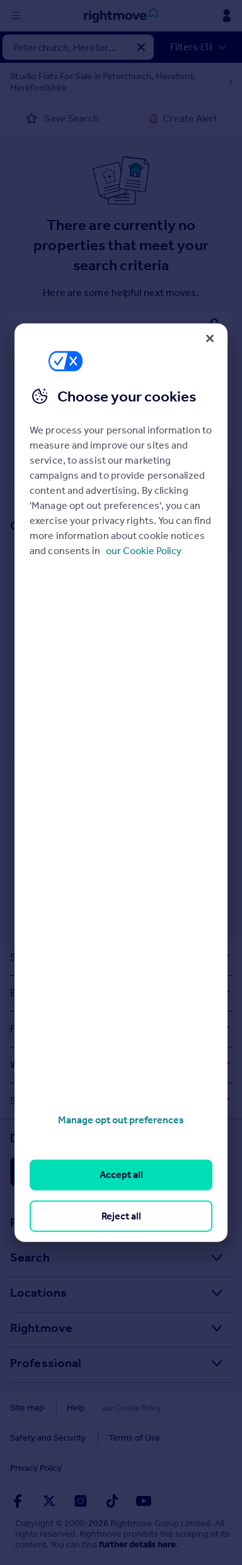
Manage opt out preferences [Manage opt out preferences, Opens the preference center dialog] (121, 1120)
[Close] (210, 338)
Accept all (121, 1175)
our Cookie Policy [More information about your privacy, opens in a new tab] (144, 551)
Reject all (121, 1215)
